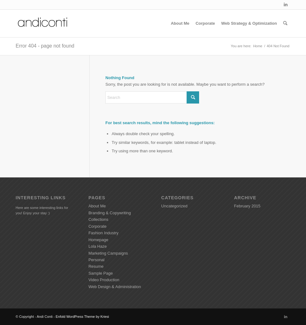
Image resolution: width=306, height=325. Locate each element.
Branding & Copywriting (109, 213)
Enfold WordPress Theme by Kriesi (82, 316)
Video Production (103, 279)
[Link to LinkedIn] (285, 4)
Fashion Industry (103, 233)
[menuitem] (180, 23)
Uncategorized (174, 206)
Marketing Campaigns (108, 253)
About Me (97, 206)
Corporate (97, 226)
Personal (96, 259)
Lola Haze (97, 246)
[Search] (285, 23)
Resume (95, 266)
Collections (98, 219)
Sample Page (100, 273)
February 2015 (247, 206)
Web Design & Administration (114, 286)
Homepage (98, 239)
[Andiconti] (43, 23)
